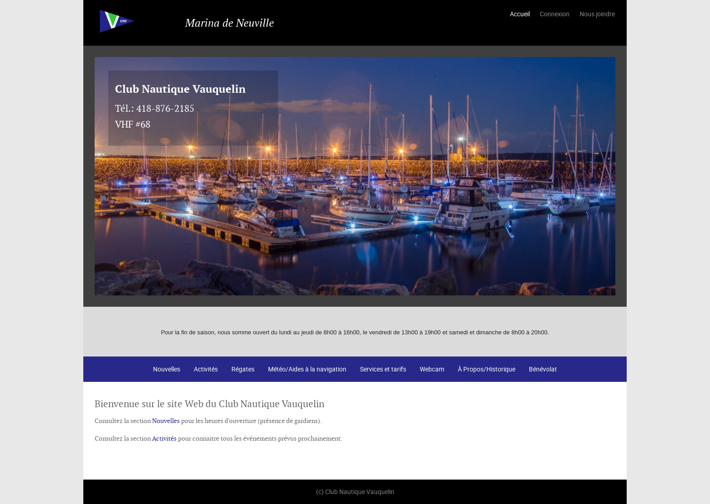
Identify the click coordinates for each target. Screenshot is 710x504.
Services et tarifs (383, 369)
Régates (242, 369)
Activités (206, 369)
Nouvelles (166, 369)
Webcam (432, 369)
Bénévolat (543, 369)
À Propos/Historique (486, 369)
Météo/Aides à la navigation (307, 369)
